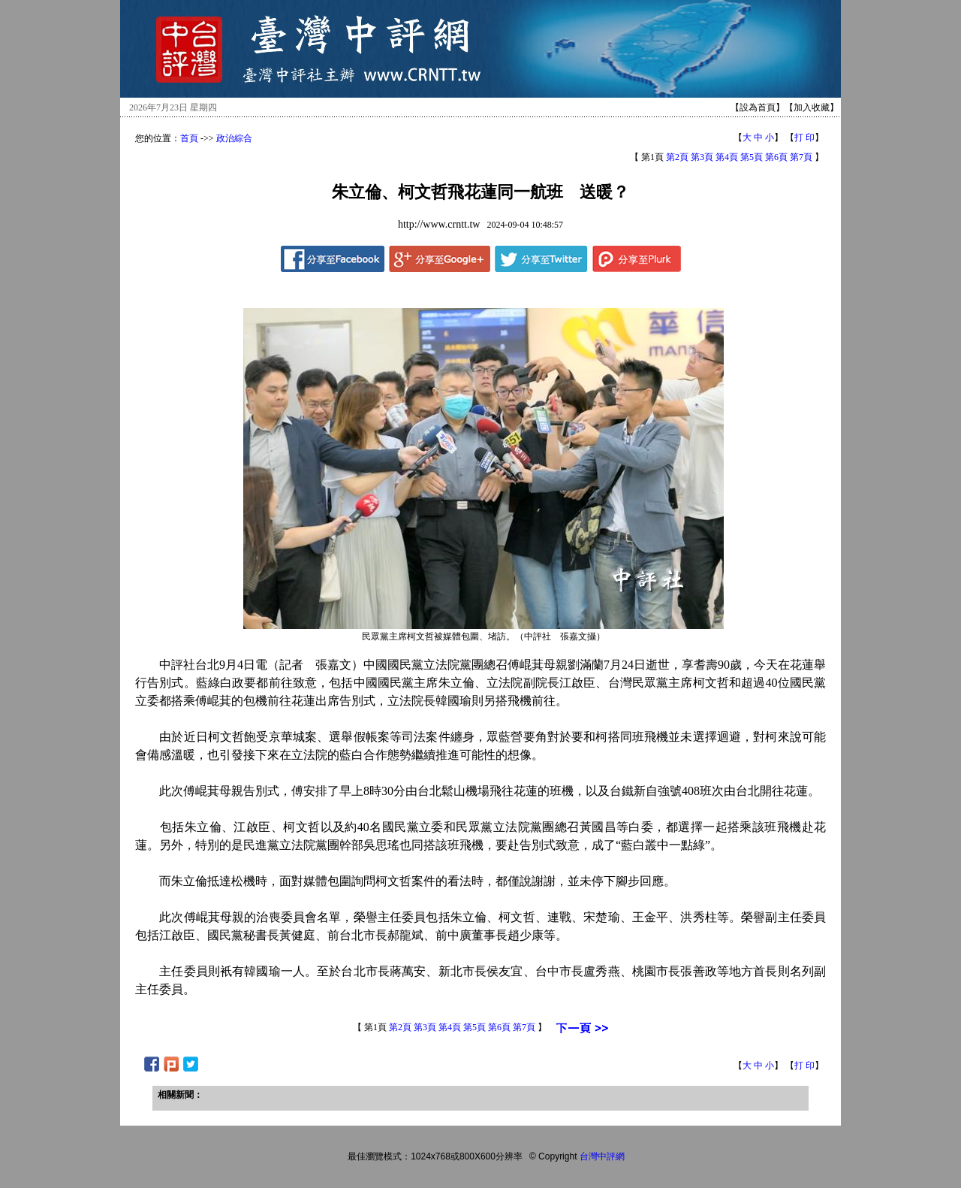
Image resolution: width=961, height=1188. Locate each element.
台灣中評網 (602, 1156)
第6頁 (776, 157)
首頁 (189, 138)
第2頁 (677, 157)
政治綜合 (234, 138)
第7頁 (801, 157)
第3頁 (702, 157)
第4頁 (726, 157)
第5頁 (751, 157)
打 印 (804, 137)
